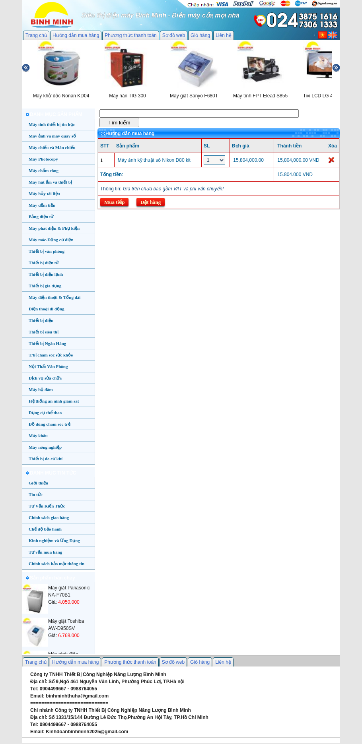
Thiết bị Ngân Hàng (47, 343)
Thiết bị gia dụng (45, 285)
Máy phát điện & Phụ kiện (54, 228)
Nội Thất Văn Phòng (48, 366)
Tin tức (36, 494)
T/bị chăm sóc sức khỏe (51, 355)
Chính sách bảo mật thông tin (56, 563)
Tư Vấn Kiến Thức (47, 506)
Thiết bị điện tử (44, 262)
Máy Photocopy (43, 159)
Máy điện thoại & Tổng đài (54, 297)
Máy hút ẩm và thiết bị (50, 182)
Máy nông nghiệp (45, 447)
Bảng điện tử (41, 216)
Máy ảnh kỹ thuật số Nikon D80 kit (154, 160)
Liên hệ (224, 35)
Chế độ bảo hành (45, 529)
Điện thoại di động (46, 308)
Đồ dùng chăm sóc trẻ (49, 424)
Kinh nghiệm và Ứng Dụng (54, 540)
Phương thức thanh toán (130, 35)
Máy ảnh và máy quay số (52, 136)
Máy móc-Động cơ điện (51, 239)
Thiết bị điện (41, 320)
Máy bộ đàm (41, 389)
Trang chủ (36, 35)
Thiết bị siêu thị (43, 331)
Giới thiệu (38, 482)
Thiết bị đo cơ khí (45, 458)
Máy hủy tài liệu (44, 193)
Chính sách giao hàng (49, 517)
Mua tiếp (114, 202)
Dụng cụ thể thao (45, 412)
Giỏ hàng (200, 35)
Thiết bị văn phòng (46, 251)
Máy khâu (38, 435)
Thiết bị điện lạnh (46, 274)
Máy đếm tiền (42, 205)
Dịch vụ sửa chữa (45, 378)
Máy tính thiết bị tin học (52, 124)
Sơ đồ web (173, 35)
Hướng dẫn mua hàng (76, 35)
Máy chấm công (43, 170)
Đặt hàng (150, 202)
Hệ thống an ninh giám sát (54, 401)
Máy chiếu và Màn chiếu (52, 147)
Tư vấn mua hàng (45, 552)
